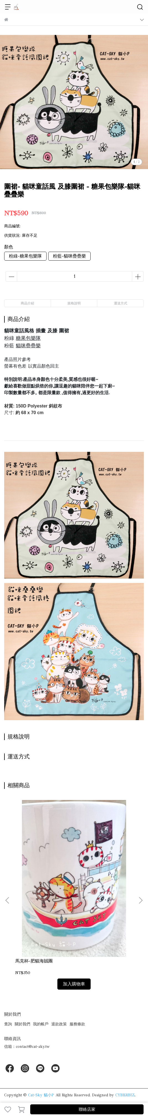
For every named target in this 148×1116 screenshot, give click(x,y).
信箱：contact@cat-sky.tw (27, 1046)
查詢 (8, 1024)
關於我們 (22, 1024)
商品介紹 (27, 303)
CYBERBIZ (125, 1095)
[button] (140, 900)
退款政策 (59, 1024)
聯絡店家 (87, 1109)
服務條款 (77, 1024)
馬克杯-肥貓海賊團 (34, 961)
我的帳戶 (41, 1024)
